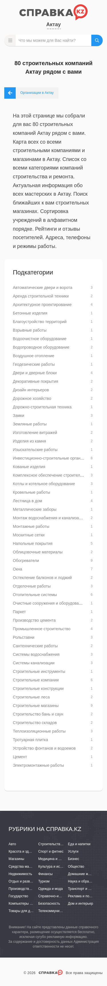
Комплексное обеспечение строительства (51, 475)
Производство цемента (34, 620)
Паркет (19, 611)
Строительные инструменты (39, 671)
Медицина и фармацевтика (60, 859)
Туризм (44, 881)
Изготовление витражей (35, 432)
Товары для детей (23, 911)
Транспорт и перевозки (86, 889)
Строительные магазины (35, 705)
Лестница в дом (27, 501)
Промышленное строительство (41, 629)
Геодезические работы (34, 364)
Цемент (20, 757)
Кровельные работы (31, 492)
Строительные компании (36, 680)
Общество (76, 867)
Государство (18, 896)
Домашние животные (85, 874)
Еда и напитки (79, 844)
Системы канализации (33, 663)
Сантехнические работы (35, 646)
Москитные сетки (29, 535)
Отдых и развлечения (26, 881)
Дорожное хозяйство (32, 398)
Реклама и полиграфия (86, 896)
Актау (53, 24)
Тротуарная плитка (30, 739)
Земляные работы (30, 424)
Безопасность (49, 904)
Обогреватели (26, 560)
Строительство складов (35, 722)
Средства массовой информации (35, 867)
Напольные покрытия (33, 543)
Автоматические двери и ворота (42, 287)
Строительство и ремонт (57, 844)
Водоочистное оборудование (39, 338)
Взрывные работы (30, 330)
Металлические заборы (34, 509)
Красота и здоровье (24, 851)
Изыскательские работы (35, 449)
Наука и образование (85, 881)
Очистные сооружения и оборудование (49, 603)
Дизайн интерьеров (31, 390)
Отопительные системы (35, 594)
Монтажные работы (31, 526)
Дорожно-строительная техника (42, 407)
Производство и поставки (29, 889)
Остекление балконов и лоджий (42, 577)
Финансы (45, 874)
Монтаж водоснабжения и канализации (49, 518)
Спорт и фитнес (51, 851)
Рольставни (24, 637)
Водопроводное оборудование (41, 347)
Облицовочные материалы (37, 552)
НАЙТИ (97, 40)
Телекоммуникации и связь (59, 911)
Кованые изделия (29, 466)
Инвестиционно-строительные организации (53, 458)
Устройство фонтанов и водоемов (44, 748)
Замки (18, 415)
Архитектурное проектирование (42, 304)
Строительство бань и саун (38, 714)
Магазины (16, 859)
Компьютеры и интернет (28, 904)
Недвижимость (20, 874)
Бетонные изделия (30, 313)
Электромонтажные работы (38, 765)
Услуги (73, 851)
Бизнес (73, 859)
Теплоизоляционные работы (39, 731)
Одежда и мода (50, 889)
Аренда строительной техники (41, 296)
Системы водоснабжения (36, 654)
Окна (17, 569)
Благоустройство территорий (39, 321)
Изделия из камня (29, 441)
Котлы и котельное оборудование (44, 483)
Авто (12, 844)
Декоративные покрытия (35, 381)
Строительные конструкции (38, 688)
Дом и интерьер (80, 904)
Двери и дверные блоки (35, 373)
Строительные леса (31, 697)
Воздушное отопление (33, 356)
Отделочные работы (32, 586)
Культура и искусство (55, 867)
